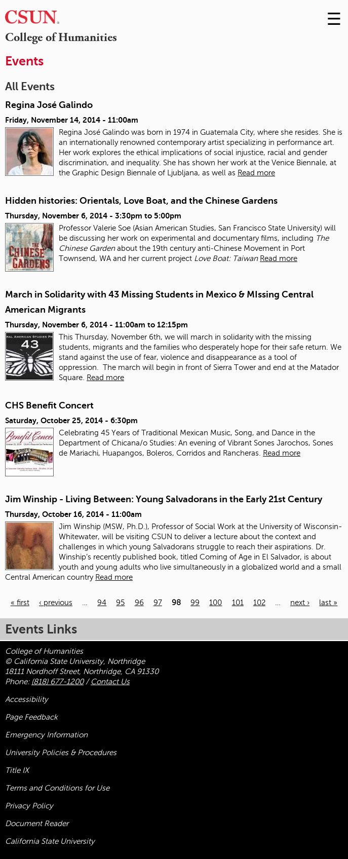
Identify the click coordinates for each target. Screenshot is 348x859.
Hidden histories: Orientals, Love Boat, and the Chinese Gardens (141, 201)
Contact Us (110, 682)
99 (195, 603)
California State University (50, 841)
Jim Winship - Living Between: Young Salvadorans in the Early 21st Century (163, 499)
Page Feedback (31, 717)
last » (328, 603)
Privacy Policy (29, 806)
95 (120, 603)
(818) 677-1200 (57, 682)
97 (157, 603)
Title (17, 770)
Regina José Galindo (49, 105)
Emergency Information (46, 735)
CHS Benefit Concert (49, 405)
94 (101, 603)
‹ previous (55, 603)
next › (300, 603)
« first (20, 603)
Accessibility (26, 699)
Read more (256, 173)
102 (259, 603)
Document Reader (36, 823)
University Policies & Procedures (61, 753)
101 (238, 603)
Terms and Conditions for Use (57, 788)
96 (139, 603)
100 (215, 603)
